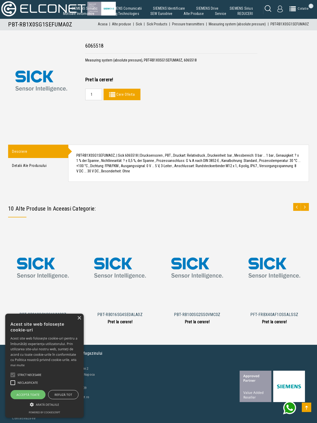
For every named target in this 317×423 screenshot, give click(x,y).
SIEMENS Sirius (241, 8)
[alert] (44, 366)
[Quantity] (93, 94)
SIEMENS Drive (207, 8)
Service (220, 14)
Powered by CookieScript (44, 412)
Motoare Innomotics (78, 14)
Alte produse (193, 14)
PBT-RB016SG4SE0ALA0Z (120, 314)
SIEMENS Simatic (85, 8)
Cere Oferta (125, 94)
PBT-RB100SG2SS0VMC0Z (197, 314)
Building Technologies (122, 14)
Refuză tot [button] (63, 395)
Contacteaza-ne (24, 418)
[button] (44, 404)
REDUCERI (245, 14)
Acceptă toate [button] (27, 395)
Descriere (19, 151)
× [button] (79, 318)
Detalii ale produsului (29, 166)
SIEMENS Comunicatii (125, 8)
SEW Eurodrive (161, 14)
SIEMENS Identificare (169, 8)
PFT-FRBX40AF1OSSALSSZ (274, 314)
